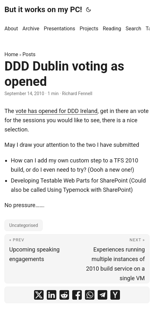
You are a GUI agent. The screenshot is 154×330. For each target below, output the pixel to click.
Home (11, 54)
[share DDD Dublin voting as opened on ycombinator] (115, 295)
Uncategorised (23, 225)
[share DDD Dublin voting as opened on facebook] (77, 295)
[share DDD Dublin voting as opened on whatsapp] (89, 295)
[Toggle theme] (88, 9)
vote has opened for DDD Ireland (57, 111)
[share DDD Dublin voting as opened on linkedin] (51, 295)
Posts (29, 54)
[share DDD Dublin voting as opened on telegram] (102, 295)
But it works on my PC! (43, 9)
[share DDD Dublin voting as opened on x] (39, 295)
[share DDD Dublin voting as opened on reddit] (64, 295)
